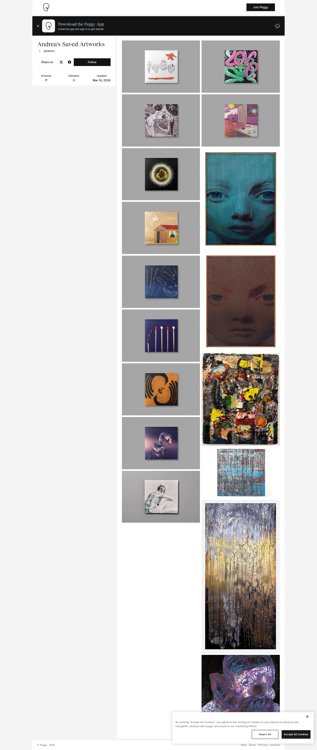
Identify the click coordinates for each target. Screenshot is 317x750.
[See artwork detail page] (161, 66)
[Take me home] (46, 7)
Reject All (265, 734)
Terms (252, 745)
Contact (275, 745)
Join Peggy (260, 7)
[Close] (307, 716)
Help (243, 745)
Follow (92, 62)
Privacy (263, 745)
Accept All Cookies (296, 734)
